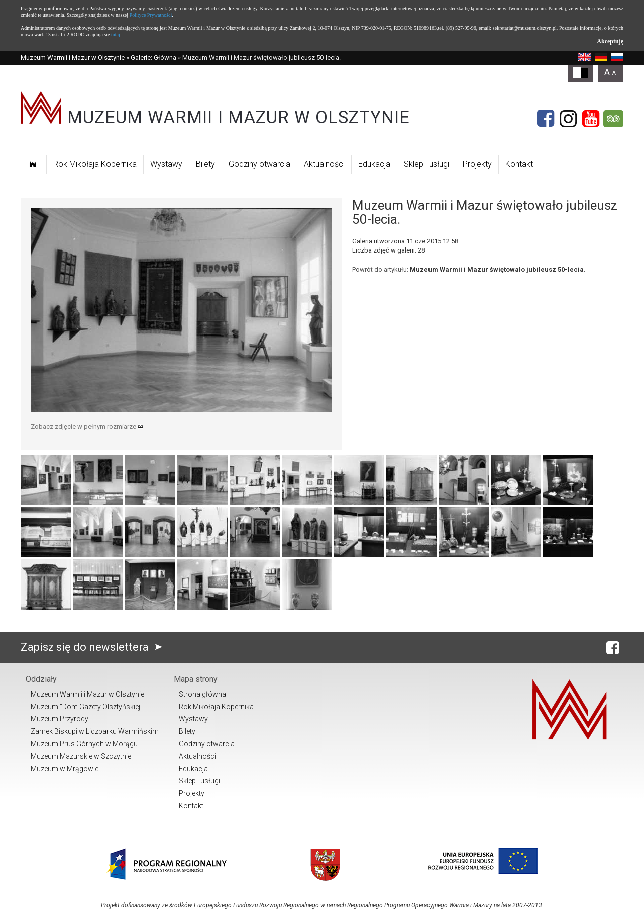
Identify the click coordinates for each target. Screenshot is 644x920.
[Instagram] (568, 119)
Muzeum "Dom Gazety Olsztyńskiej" (87, 707)
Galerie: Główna (153, 57)
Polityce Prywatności (151, 15)
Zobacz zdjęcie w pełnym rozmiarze (87, 426)
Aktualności (324, 164)
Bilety (205, 164)
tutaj (115, 34)
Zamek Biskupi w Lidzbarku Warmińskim (95, 731)
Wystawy (166, 164)
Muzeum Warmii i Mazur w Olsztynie (73, 57)
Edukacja (374, 164)
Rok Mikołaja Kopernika (95, 164)
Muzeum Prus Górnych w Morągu (84, 744)
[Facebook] (545, 119)
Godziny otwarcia (259, 164)
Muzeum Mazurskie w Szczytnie (81, 756)
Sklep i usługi (426, 164)
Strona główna (202, 694)
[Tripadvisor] (613, 118)
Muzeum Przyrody (59, 719)
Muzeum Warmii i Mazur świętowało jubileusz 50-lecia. (498, 269)
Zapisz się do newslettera (94, 647)
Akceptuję (610, 41)
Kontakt (519, 164)
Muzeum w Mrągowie (64, 769)
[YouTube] (591, 119)
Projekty (477, 164)
